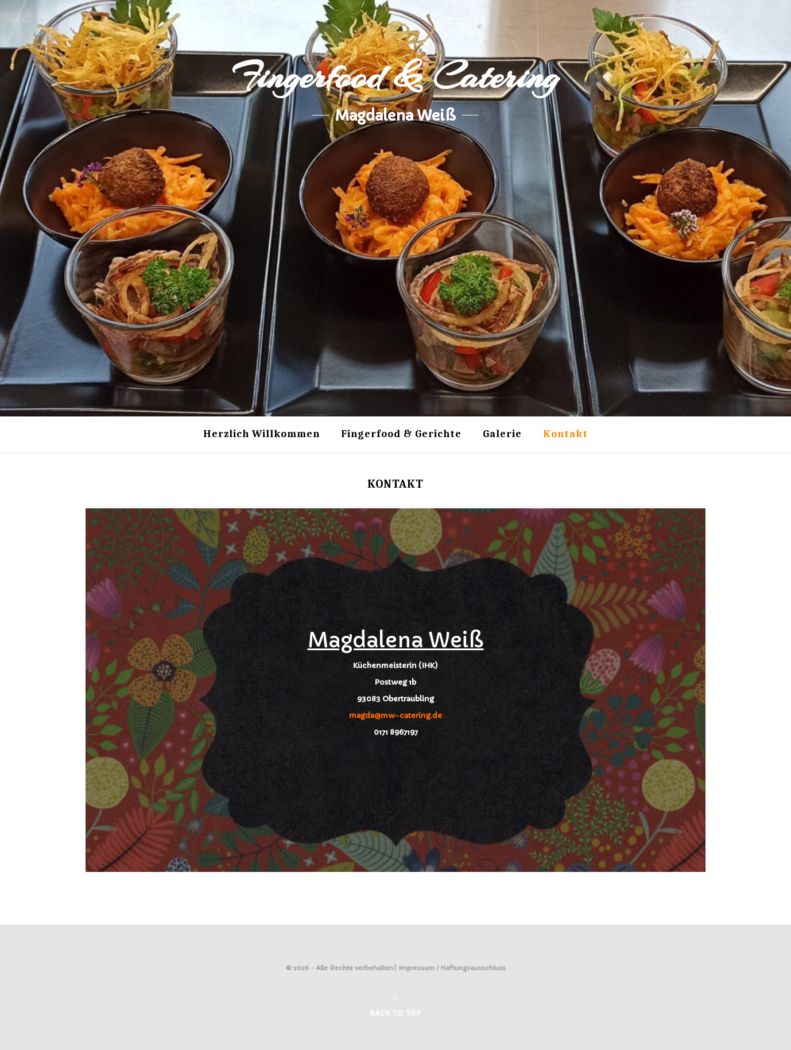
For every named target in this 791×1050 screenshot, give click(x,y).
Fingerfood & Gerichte (401, 434)
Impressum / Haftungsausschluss (452, 968)
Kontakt (565, 434)
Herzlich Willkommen (261, 434)
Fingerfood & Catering (395, 76)
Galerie (502, 434)
